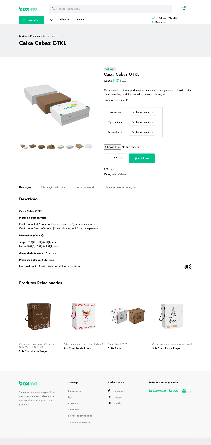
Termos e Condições (79, 422)
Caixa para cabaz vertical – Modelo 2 (83, 344)
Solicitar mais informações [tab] (121, 187)
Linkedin (114, 403)
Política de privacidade (80, 415)
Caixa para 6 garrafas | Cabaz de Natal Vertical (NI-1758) (36, 345)
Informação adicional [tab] (53, 187)
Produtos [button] (30, 20)
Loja (51, 19)
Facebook (116, 391)
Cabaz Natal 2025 (117, 344)
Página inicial (74, 391)
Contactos (80, 19)
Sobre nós (65, 19)
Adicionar (141, 158)
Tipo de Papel (115, 122)
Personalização (115, 132)
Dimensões (115, 112)
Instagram (115, 397)
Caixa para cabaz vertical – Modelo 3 (172, 344)
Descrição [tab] (25, 187)
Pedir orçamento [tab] (85, 187)
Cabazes (123, 174)
